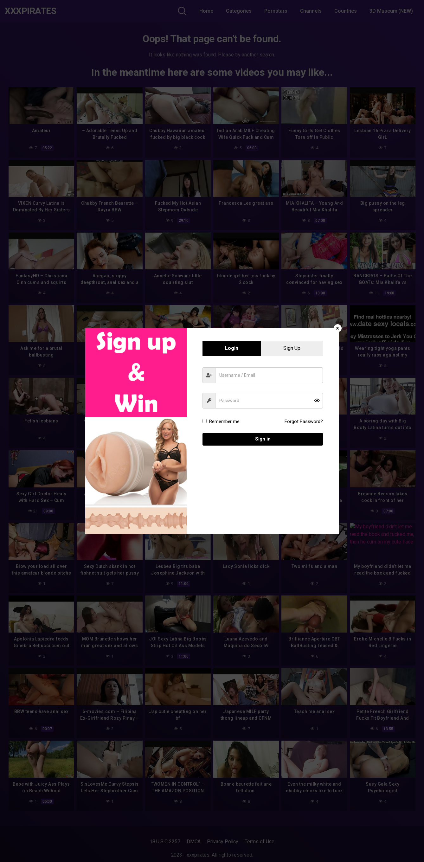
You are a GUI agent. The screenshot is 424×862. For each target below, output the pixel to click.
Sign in (263, 439)
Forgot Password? (304, 421)
